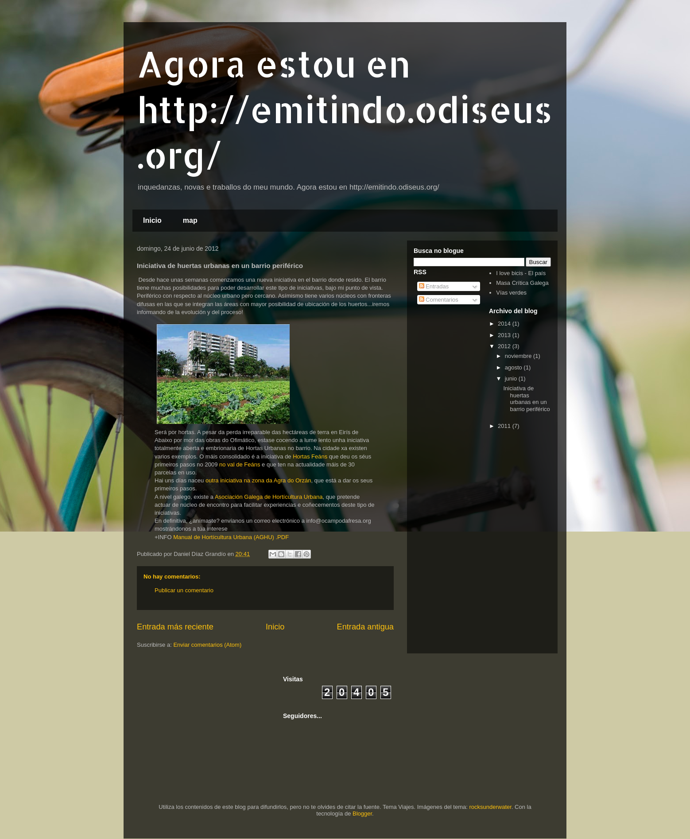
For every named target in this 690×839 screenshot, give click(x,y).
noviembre (519, 356)
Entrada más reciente (175, 626)
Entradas (434, 286)
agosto (514, 367)
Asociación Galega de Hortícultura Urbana (269, 496)
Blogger (362, 813)
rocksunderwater (490, 807)
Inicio (152, 220)
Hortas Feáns (310, 456)
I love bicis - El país (521, 273)
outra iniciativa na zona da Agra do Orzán (258, 480)
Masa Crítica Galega (522, 283)
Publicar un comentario (184, 590)
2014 (505, 323)
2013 (505, 335)
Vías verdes (511, 292)
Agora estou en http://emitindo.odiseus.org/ (345, 109)
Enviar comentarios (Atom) (207, 644)
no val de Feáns (239, 464)
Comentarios (438, 299)
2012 (505, 346)
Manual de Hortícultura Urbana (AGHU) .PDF (231, 537)
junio (512, 378)
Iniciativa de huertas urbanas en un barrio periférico (526, 398)
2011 (505, 426)
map (190, 220)
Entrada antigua (365, 626)
